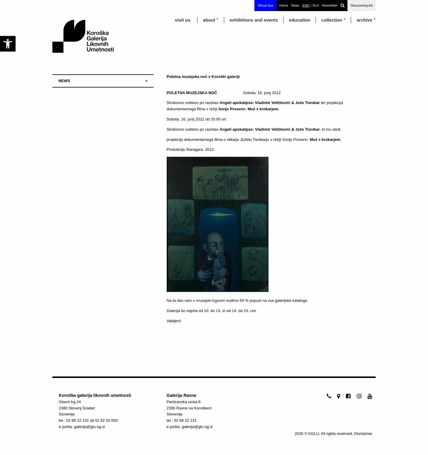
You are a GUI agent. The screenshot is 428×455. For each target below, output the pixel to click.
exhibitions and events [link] (254, 19)
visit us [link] (182, 19)
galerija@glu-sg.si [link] (89, 426)
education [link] (299, 19)
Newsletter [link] (330, 5)
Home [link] (283, 5)
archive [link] (364, 19)
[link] (8, 44)
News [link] (295, 5)
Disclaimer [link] (363, 433)
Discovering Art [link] (361, 5)
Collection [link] (331, 19)
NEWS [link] (64, 81)
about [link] (209, 19)
